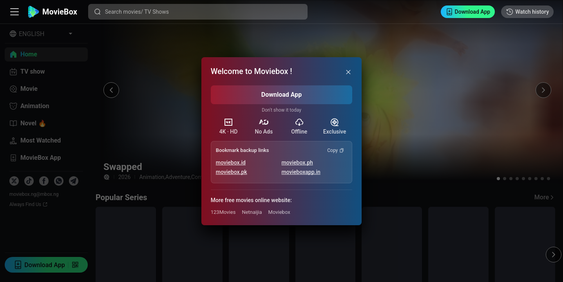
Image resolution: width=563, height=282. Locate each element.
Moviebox (279, 212)
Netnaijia (252, 212)
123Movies (223, 212)
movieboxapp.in (301, 172)
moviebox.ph (297, 162)
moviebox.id (231, 162)
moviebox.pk (231, 172)
